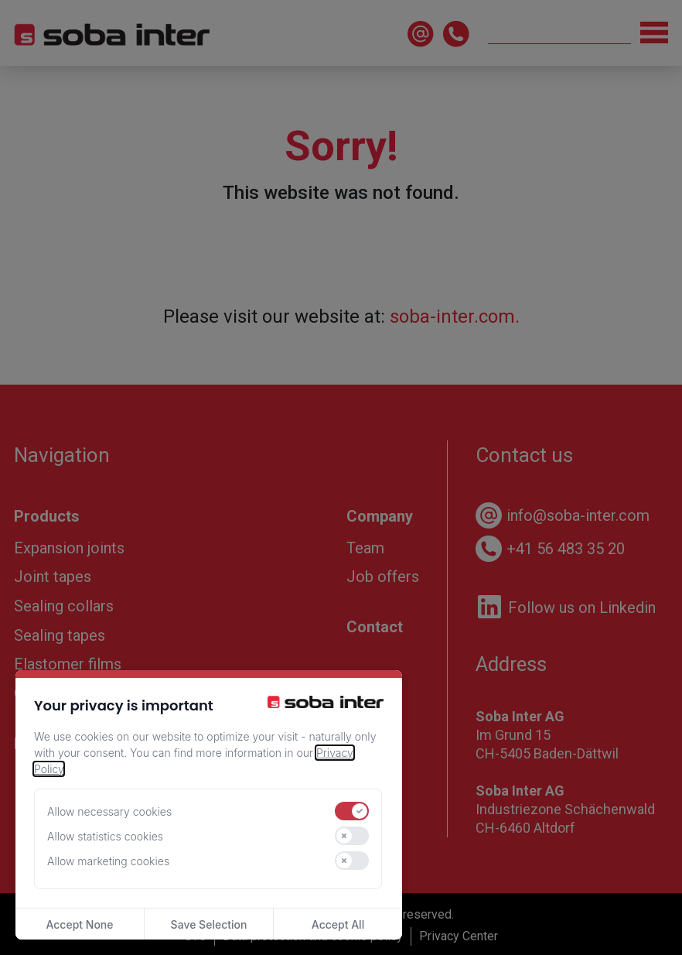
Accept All (338, 924)
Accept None (79, 924)
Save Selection (209, 924)
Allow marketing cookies (108, 861)
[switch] (352, 811)
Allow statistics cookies (105, 836)
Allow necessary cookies (109, 811)
